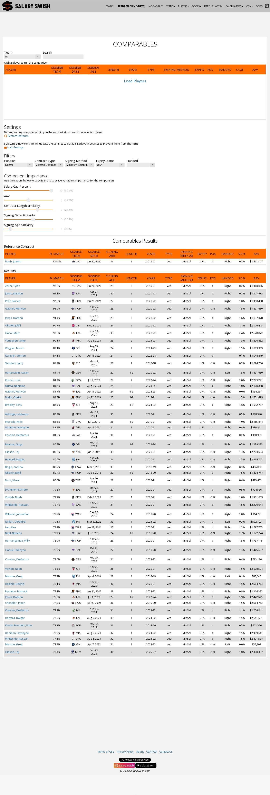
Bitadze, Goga (13, 444)
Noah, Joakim (13, 261)
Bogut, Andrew (14, 467)
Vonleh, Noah (13, 497)
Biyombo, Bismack (16, 591)
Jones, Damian (14, 293)
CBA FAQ (151, 751)
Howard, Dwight (15, 459)
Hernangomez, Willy (17, 540)
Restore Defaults (16, 136)
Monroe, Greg (13, 576)
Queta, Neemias (15, 386)
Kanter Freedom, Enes (18, 625)
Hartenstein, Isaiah (17, 372)
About (140, 751)
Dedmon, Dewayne (17, 427)
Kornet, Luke (13, 380)
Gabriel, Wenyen (15, 308)
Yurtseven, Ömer (15, 340)
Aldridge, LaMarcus (17, 414)
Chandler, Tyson (15, 603)
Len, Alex (10, 527)
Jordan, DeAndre (15, 521)
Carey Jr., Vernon (15, 355)
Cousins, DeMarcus (17, 435)
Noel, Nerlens (13, 533)
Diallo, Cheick (13, 397)
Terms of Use (106, 751)
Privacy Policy (125, 751)
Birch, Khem (12, 480)
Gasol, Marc (12, 333)
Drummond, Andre (16, 489)
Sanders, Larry (14, 363)
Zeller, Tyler (12, 286)
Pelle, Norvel (13, 301)
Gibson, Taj (12, 452)
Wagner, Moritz (14, 348)
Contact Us (166, 751)
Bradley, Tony (13, 405)
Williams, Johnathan (17, 514)
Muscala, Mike (14, 421)
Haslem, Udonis (15, 584)
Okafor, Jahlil (13, 325)
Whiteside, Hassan (16, 504)
